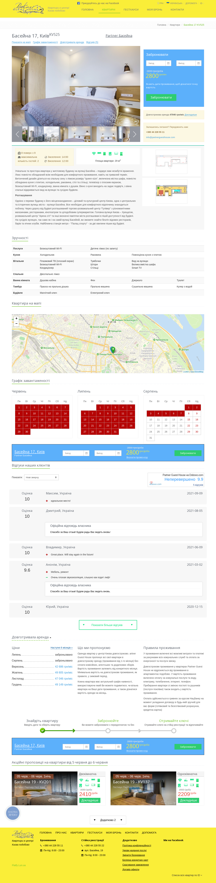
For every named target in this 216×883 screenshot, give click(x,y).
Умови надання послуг (135, 850)
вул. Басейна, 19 (92, 850)
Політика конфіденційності (137, 845)
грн (161, 3)
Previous (17, 134)
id (202, 3)
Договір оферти (131, 869)
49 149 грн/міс (64, 684)
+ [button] (16, 318)
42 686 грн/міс (64, 666)
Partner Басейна (23, 455)
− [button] (16, 323)
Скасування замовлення (136, 864)
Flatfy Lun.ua (19, 865)
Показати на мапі (21, 42)
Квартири (175, 24)
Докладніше (191, 114)
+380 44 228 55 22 (92, 845)
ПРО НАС (61, 832)
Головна (161, 24)
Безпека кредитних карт (135, 860)
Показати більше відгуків (107, 625)
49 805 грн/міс (64, 672)
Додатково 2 (108, 820)
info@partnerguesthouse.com (160, 137)
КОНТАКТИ (177, 9)
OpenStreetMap (196, 372)
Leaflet (186, 372)
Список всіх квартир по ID (187, 875)
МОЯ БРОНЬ (154, 9)
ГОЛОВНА (87, 9)
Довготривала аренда (72, 42)
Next (134, 134)
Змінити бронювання (134, 855)
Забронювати (161, 97)
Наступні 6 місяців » (62, 647)
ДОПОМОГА (191, 3)
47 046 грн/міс (64, 678)
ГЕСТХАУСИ (131, 9)
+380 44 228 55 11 (51, 845)
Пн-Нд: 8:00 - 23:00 (52, 850)
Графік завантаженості (45, 42)
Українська (176, 3)
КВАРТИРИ (108, 9)
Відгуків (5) (92, 42)
